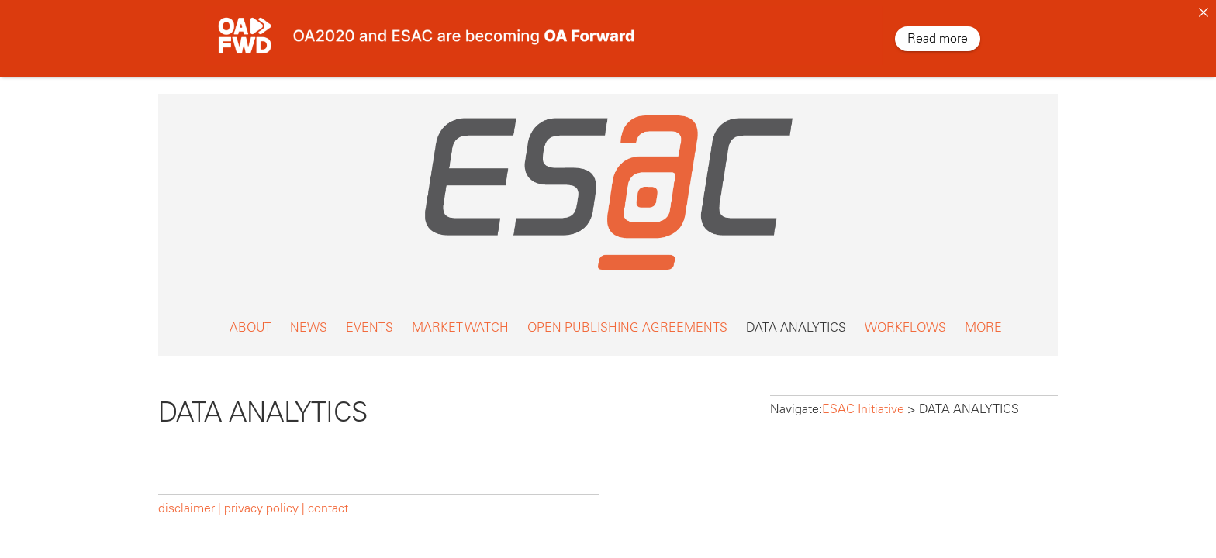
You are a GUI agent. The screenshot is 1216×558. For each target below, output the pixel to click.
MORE (983, 318)
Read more (937, 38)
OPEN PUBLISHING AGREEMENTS (627, 318)
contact (328, 498)
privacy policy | (264, 498)
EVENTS (369, 318)
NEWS (308, 318)
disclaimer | (191, 498)
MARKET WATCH (460, 318)
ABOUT (250, 318)
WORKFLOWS (905, 318)
